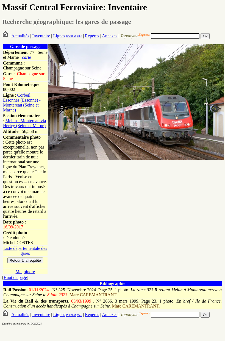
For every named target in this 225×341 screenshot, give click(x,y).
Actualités (20, 35)
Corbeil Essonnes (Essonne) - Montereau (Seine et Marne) (22, 102)
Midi (79, 36)
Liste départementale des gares (25, 251)
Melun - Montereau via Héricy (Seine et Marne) (24, 123)
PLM (73, 36)
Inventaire (41, 35)
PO (68, 36)
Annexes (109, 35)
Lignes (59, 35)
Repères (92, 35)
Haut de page (15, 277)
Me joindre (25, 271)
